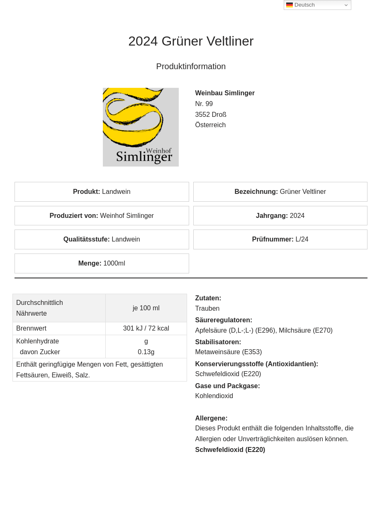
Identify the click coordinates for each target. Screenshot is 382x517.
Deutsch (300, 5)
